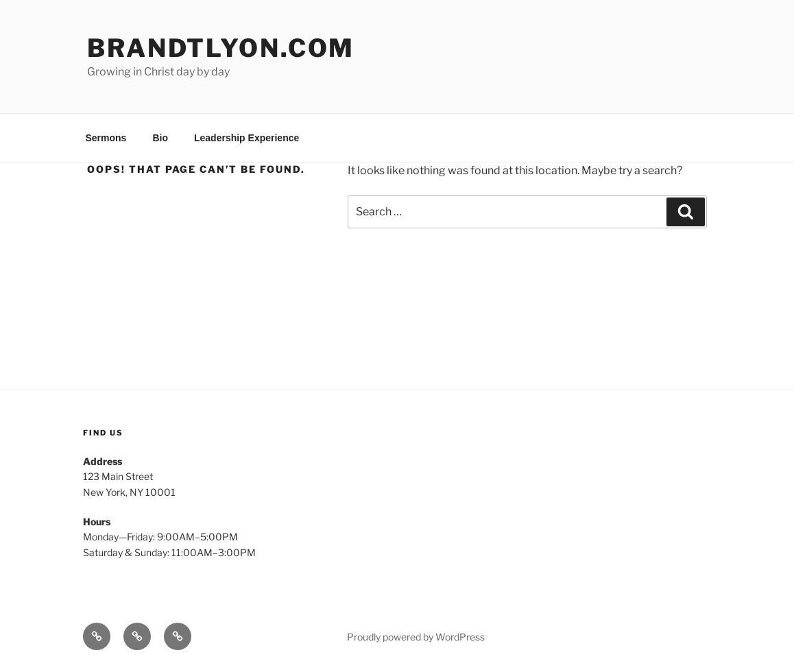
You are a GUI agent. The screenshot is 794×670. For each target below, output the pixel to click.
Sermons (106, 137)
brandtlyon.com (220, 48)
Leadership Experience (246, 137)
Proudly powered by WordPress (416, 637)
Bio (160, 137)
